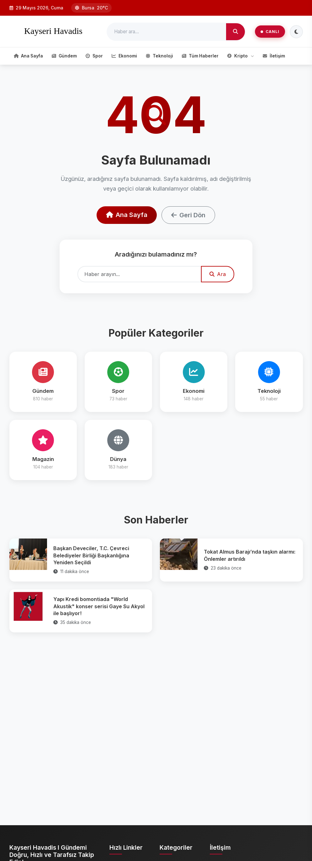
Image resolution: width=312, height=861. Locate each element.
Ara (217, 274)
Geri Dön (188, 215)
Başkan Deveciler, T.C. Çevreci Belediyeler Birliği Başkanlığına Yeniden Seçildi (91, 555)
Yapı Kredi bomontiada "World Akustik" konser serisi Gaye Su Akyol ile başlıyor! (99, 606)
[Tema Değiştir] (296, 31)
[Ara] (235, 31)
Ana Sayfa (126, 215)
